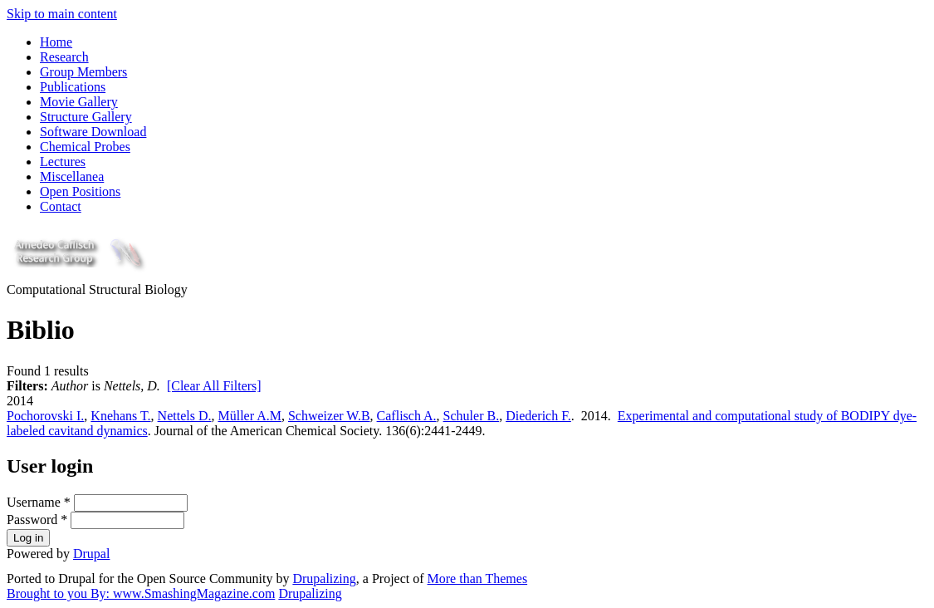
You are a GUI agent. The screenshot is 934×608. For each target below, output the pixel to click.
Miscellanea (72, 176)
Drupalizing (323, 578)
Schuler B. (471, 416)
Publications (72, 87)
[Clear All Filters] (214, 386)
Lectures (63, 161)
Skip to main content (62, 14)
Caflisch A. (407, 416)
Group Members (83, 72)
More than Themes (478, 578)
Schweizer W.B (329, 416)
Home (56, 42)
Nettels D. (185, 416)
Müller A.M (249, 416)
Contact (60, 206)
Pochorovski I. (45, 416)
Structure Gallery (86, 117)
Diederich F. (538, 416)
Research (64, 57)
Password (37, 519)
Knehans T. (120, 416)
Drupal (91, 554)
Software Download (93, 132)
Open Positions (80, 191)
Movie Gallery (79, 102)
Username (39, 502)
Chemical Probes (85, 147)
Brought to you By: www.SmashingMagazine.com (141, 593)
